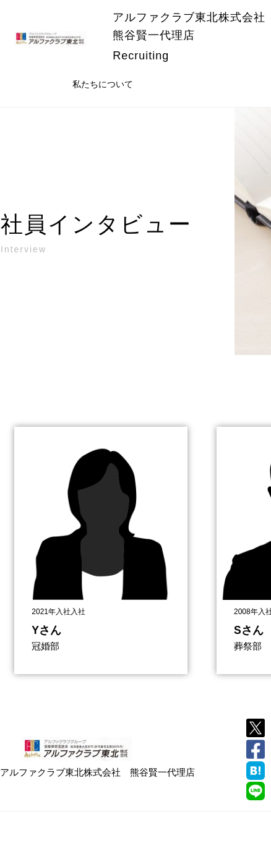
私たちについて (102, 84)
